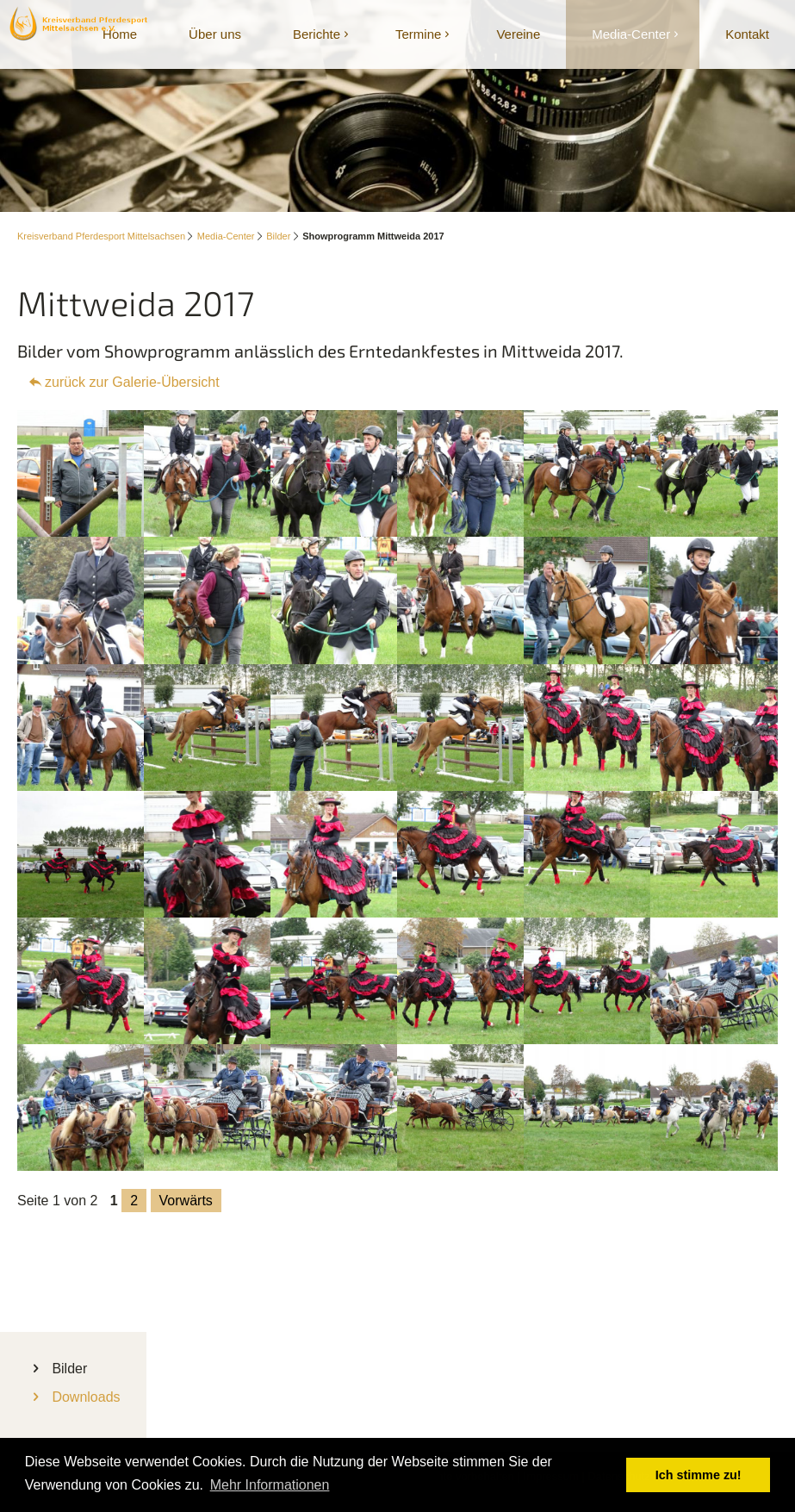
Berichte (316, 34)
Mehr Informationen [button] (270, 1485)
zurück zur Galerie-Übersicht (132, 382)
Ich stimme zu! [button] (698, 1475)
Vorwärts (186, 1200)
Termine (418, 34)
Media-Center (631, 34)
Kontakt (747, 34)
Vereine (518, 34)
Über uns (215, 34)
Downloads (86, 1397)
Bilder (278, 236)
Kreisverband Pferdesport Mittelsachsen (101, 236)
